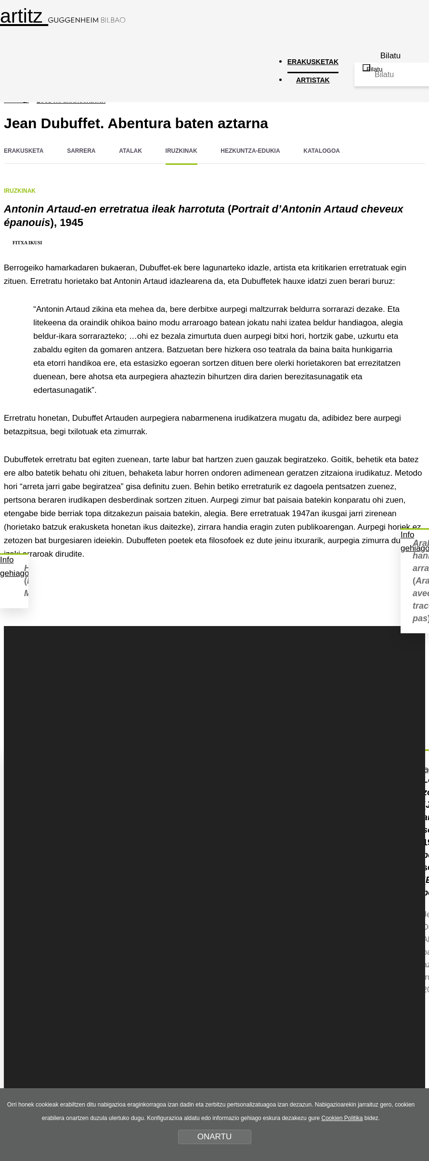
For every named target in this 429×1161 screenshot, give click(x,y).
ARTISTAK (313, 80)
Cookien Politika (342, 1118)
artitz (62, 16)
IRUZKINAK (181, 150)
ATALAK (130, 150)
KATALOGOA (321, 150)
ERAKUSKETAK (312, 62)
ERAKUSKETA (23, 150)
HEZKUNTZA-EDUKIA (250, 150)
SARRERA (81, 150)
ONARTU (214, 1136)
